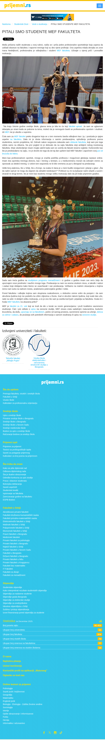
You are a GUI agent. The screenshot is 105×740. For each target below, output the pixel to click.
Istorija (6, 710)
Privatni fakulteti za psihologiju (16, 540)
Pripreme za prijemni (12, 446)
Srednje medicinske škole (14, 428)
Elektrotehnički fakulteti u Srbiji (16, 521)
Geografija (7, 695)
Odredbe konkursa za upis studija (18, 477)
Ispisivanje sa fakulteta (13, 493)
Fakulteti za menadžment (14, 575)
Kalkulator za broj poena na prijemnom (20, 456)
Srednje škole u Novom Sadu (16, 425)
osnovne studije (89, 315)
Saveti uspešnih (10, 487)
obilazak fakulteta (78, 142)
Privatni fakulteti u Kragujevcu (16, 562)
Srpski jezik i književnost (14, 691)
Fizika (5, 717)
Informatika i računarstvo (14, 723)
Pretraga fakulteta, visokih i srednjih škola (21, 393)
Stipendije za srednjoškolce (15, 603)
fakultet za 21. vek (18, 306)
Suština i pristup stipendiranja (16, 609)
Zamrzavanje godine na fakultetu (17, 496)
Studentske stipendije (12, 587)
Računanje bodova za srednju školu (19, 434)
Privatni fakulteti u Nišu (13, 559)
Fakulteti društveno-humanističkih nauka (21, 515)
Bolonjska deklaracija (12, 484)
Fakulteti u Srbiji (10, 397)
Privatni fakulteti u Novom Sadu (17, 550)
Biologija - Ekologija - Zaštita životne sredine (22, 704)
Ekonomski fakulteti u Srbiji (15, 531)
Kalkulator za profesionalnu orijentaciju (20, 403)
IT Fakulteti (8, 569)
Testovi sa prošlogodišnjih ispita (17, 449)
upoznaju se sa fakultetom (32, 312)
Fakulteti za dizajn (11, 572)
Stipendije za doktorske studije (16, 600)
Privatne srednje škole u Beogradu (18, 418)
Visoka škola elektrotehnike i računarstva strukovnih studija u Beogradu (39, 362)
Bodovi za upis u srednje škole (16, 431)
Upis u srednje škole (12, 415)
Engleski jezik (9, 701)
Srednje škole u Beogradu (14, 421)
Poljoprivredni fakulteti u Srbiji (16, 528)
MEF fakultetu (13, 302)
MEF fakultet (20, 136)
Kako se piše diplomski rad (15, 468)
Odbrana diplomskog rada (14, 471)
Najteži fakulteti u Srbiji (13, 547)
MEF (7, 132)
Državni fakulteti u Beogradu (15, 556)
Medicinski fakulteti (11, 537)
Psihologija (8, 688)
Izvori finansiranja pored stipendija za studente (23, 612)
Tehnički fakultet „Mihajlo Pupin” (13, 359)
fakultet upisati (75, 126)
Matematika (8, 698)
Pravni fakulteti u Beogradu (15, 534)
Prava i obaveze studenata (15, 481)
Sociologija (8, 707)
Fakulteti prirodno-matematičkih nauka (20, 518)
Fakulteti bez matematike (14, 566)
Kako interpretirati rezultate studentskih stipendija (25, 590)
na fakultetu (15, 139)
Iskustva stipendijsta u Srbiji (15, 606)
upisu (34, 309)
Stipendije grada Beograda (15, 597)
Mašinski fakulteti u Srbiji (14, 524)
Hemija (6, 720)
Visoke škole (8, 400)
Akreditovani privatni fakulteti (15, 512)
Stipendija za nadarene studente (17, 594)
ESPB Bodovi (9, 500)
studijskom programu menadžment (44, 280)
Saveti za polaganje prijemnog (16, 453)
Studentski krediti (10, 490)
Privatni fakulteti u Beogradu (15, 543)
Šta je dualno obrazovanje (14, 474)
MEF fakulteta (63, 50)
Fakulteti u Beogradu (12, 553)
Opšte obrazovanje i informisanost (18, 714)
